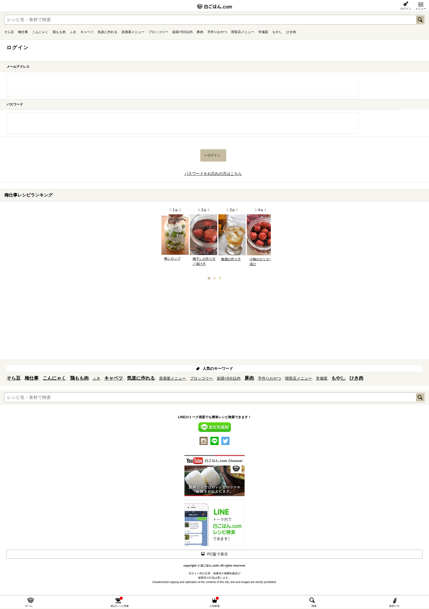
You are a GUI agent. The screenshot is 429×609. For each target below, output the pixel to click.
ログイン (405, 8)
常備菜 (263, 32)
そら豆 (9, 32)
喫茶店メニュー (242, 32)
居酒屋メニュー (132, 32)
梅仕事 (23, 32)
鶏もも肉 (59, 32)
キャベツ (87, 32)
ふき (73, 32)
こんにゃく (40, 32)
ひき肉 (291, 32)
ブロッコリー (158, 32)
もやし (277, 32)
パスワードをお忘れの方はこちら (213, 173)
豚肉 (200, 32)
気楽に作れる (107, 32)
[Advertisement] (214, 321)
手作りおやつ (217, 32)
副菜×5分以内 (182, 32)
